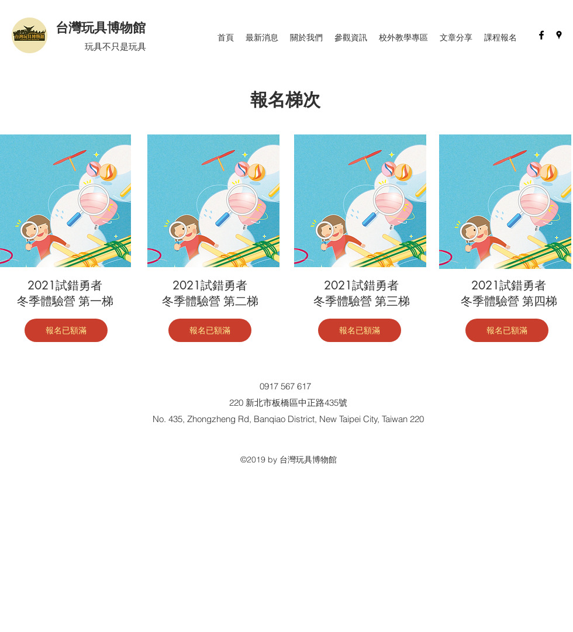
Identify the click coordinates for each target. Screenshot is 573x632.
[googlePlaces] (559, 35)
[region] (213, 200)
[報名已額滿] (66, 330)
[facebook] (541, 35)
